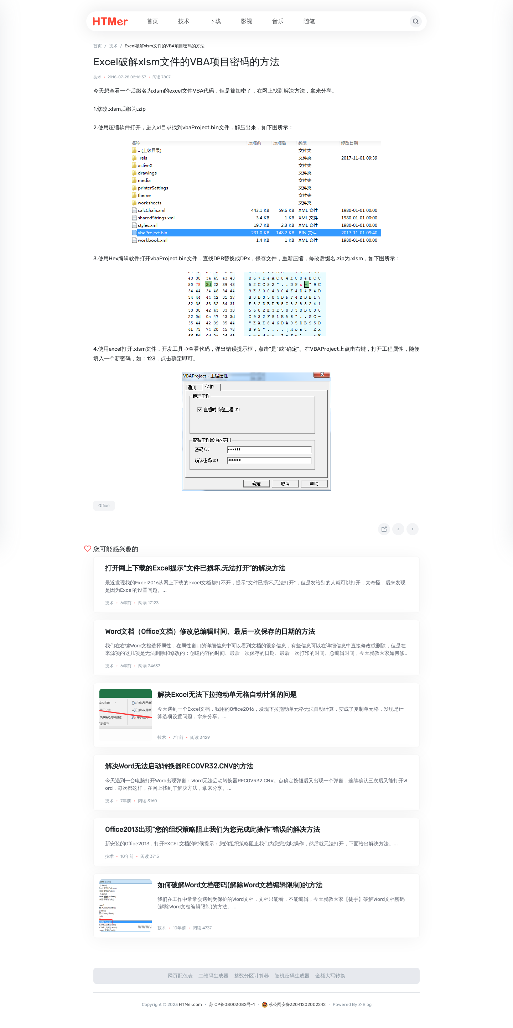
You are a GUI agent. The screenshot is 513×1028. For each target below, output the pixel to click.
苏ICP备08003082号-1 (232, 1007)
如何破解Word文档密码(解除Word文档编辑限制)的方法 (239, 888)
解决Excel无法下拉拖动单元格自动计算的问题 (227, 697)
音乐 (278, 21)
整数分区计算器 (251, 979)
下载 (215, 21)
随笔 (309, 21)
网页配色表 (180, 979)
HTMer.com (190, 1007)
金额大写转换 (330, 979)
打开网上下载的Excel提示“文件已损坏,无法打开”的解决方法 (195, 571)
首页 (152, 21)
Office (104, 505)
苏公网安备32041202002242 (294, 1007)
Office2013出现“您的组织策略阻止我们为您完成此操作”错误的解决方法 (212, 832)
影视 (246, 21)
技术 (184, 21)
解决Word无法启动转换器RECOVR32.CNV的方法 (179, 769)
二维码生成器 (213, 979)
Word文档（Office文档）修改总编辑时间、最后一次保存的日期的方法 (210, 634)
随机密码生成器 (292, 979)
